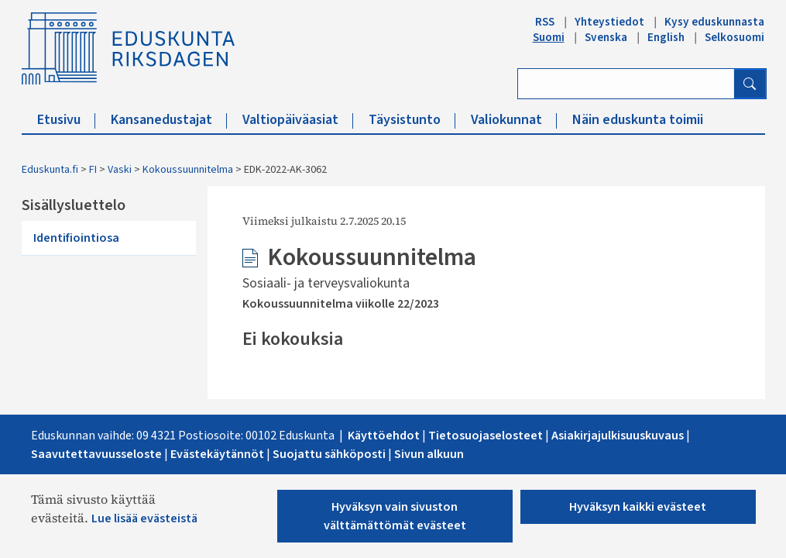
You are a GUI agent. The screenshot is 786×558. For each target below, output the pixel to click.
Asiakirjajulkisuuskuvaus (617, 435)
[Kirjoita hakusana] (626, 83)
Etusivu (66, 119)
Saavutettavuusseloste (96, 454)
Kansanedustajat (169, 119)
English (666, 37)
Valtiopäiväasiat (297, 119)
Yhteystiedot (609, 21)
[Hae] (749, 83)
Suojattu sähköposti (330, 454)
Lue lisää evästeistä (144, 518)
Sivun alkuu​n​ (429, 454)
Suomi (549, 37)
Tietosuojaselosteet (486, 435)
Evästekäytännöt (217, 454)
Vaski (120, 169)
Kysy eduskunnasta (714, 21)
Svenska (606, 37)
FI (93, 169)
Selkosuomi (734, 37)
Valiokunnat (514, 119)
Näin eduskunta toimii (637, 119)
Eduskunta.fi (50, 169)
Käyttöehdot (385, 435)
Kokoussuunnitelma (187, 169)
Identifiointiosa (76, 237)
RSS (544, 21)
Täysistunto (412, 119)
